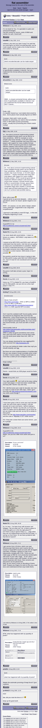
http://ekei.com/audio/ (11, 302)
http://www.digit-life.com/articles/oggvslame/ (18, 305)
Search (19, 8)
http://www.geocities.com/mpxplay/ (24, 414)
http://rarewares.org (22, 343)
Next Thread (33, 714)
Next (22, 19)
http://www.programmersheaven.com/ (24, 391)
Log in (31, 10)
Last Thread (25, 714)
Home (14, 8)
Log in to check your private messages (17, 10)
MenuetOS (16, 15)
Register (25, 8)
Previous (12, 19)
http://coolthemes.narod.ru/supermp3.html (17, 225)
